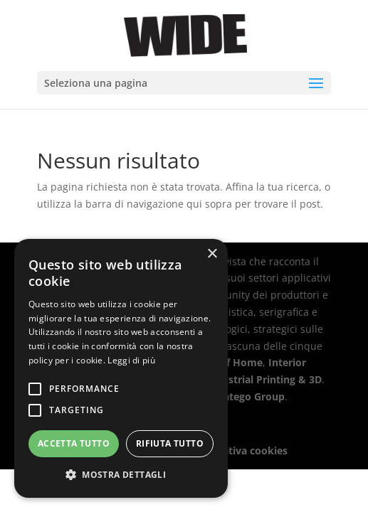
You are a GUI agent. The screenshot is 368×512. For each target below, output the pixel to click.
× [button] (211, 254)
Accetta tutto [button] (74, 443)
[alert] (121, 368)
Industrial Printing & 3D (264, 379)
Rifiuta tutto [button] (170, 443)
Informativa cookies (238, 450)
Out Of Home (230, 362)
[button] (121, 475)
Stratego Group (247, 396)
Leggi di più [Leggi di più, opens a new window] (131, 360)
